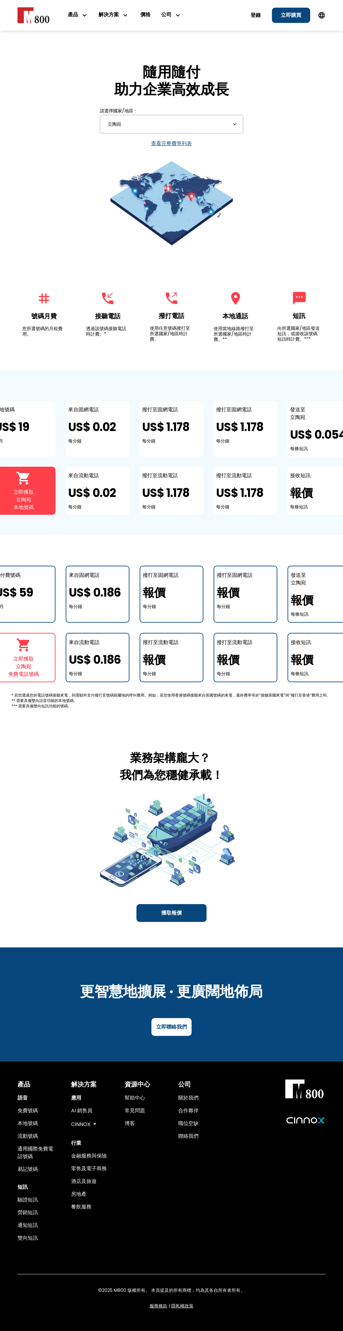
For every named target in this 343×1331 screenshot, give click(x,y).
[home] (33, 15)
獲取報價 (171, 913)
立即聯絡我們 (171, 1026)
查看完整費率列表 (171, 143)
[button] (171, 124)
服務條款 (158, 1306)
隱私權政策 (182, 1306)
